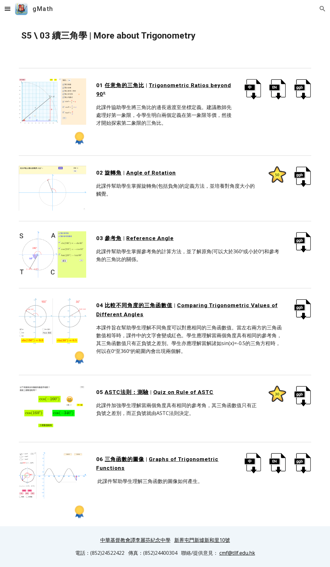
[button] (7, 8)
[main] (165, 35)
